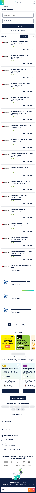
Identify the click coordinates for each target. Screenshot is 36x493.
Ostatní (22, 409)
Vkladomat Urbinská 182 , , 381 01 (19, 69)
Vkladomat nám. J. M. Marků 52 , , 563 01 (20, 55)
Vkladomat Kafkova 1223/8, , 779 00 (19, 195)
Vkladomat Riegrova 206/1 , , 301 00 (19, 167)
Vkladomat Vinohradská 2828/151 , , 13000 (21, 139)
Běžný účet (17, 406)
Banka (12, 406)
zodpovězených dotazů (18, 354)
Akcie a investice (5, 406)
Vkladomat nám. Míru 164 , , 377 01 (19, 209)
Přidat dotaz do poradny (18, 398)
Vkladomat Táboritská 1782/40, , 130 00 (20, 281)
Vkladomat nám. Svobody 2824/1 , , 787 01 (21, 125)
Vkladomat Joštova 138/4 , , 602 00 (19, 295)
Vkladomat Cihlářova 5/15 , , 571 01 (19, 223)
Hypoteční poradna (25, 406)
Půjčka (13, 409)
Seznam (24, 36)
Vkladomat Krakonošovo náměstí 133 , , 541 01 (22, 237)
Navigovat (13, 46)
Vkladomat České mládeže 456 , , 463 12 (21, 97)
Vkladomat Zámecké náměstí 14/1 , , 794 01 (21, 251)
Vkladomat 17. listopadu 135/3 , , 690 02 (20, 83)
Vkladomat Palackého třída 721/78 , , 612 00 (21, 111)
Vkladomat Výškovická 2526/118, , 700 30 (21, 309)
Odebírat (31, 489)
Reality (18, 409)
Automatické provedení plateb (10, 368)
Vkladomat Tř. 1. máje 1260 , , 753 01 (19, 41)
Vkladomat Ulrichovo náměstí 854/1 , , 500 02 (22, 153)
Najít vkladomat (18, 26)
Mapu (32, 36)
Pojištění (32, 406)
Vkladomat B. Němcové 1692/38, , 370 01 (21, 181)
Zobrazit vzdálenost (16, 44)
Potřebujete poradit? (18, 357)
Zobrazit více (10, 391)
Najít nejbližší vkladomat (18, 30)
